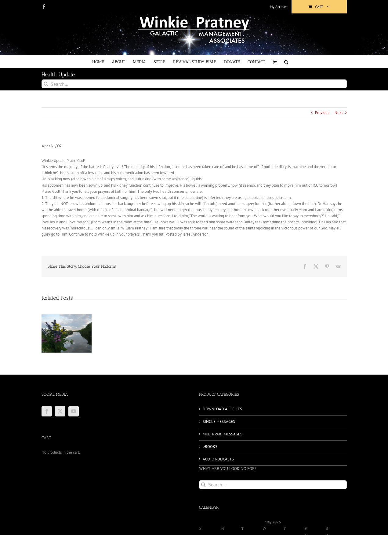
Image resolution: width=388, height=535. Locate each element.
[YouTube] (73, 411)
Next (339, 112)
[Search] (46, 83)
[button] (286, 61)
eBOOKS (210, 446)
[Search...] (194, 83)
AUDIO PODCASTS (218, 459)
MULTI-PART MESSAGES (222, 434)
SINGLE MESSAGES (219, 421)
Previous (322, 112)
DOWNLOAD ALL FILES (222, 409)
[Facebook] (47, 411)
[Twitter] (60, 411)
